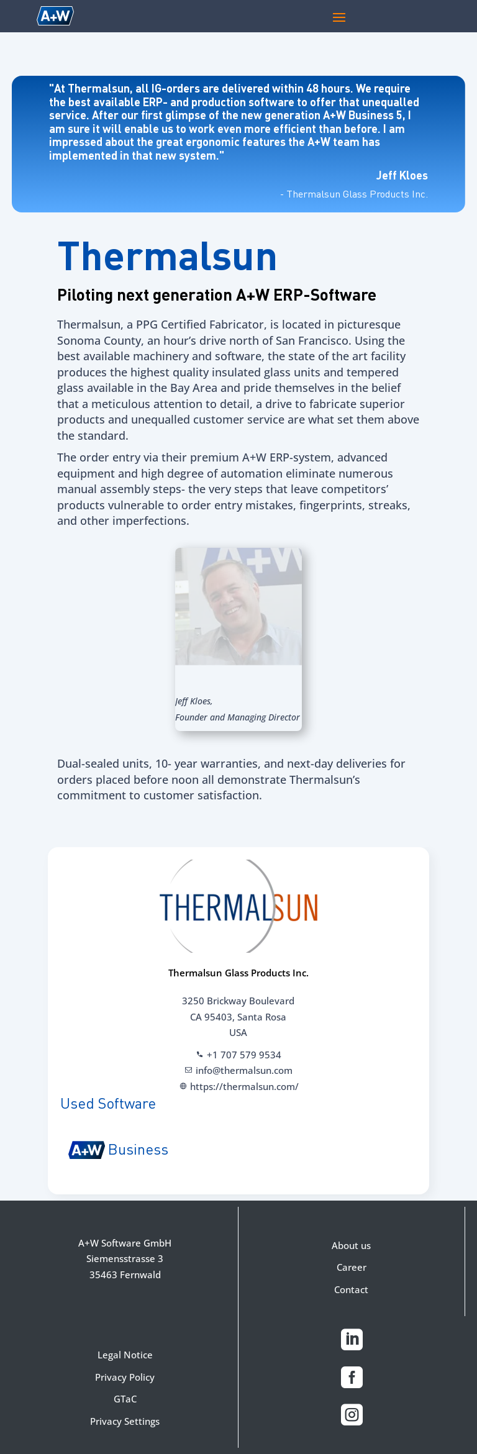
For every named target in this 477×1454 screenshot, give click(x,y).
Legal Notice (125, 1354)
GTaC (125, 1399)
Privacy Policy (125, 1377)
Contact (351, 1289)
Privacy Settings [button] (125, 1421)
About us (351, 1245)
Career (351, 1267)
